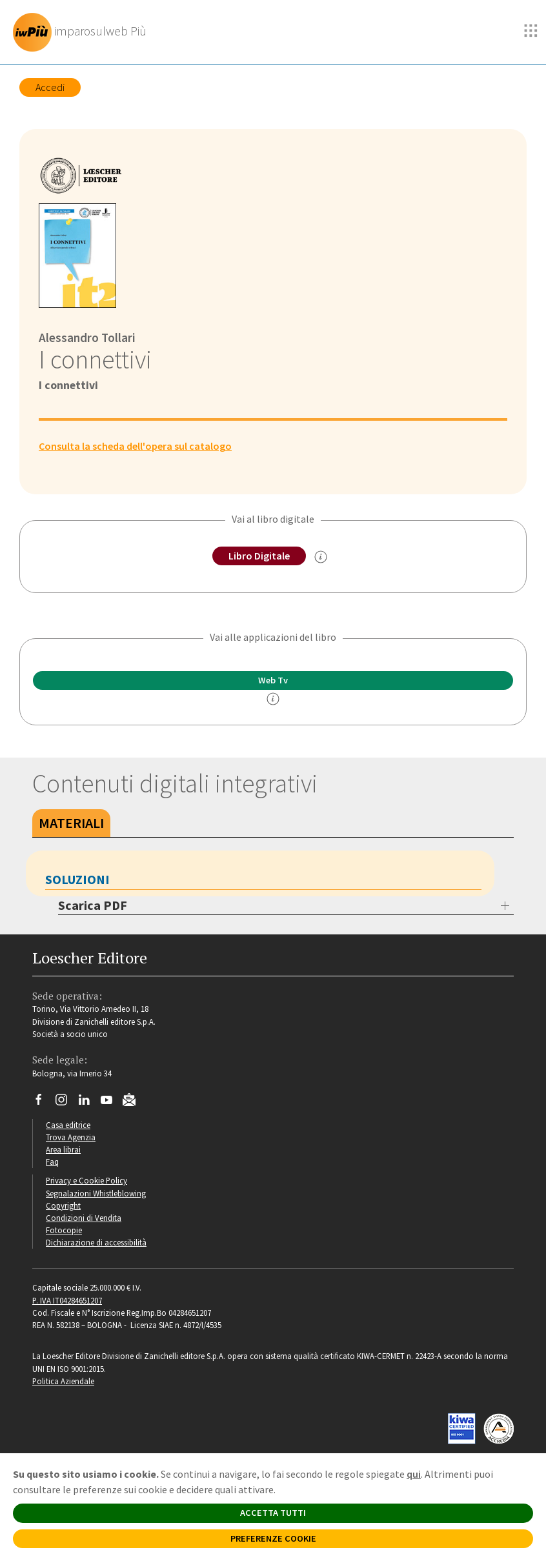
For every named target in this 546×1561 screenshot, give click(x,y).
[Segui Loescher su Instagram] (66, 1103)
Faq (52, 1161)
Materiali (71, 823)
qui (414, 1473)
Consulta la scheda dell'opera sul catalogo (135, 445)
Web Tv (273, 680)
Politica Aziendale (63, 1381)
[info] (273, 698)
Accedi (50, 87)
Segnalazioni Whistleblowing (96, 1193)
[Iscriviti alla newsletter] (134, 1101)
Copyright (63, 1205)
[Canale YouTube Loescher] (111, 1103)
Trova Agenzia (71, 1137)
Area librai (63, 1149)
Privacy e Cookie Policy (86, 1180)
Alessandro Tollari (87, 337)
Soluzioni (77, 879)
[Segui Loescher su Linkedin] (88, 1103)
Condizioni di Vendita (83, 1218)
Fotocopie (64, 1230)
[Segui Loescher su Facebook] (43, 1103)
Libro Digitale (259, 555)
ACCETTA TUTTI (273, 1512)
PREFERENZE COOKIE (273, 1538)
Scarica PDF (92, 905)
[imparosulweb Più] (82, 32)
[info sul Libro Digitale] (321, 557)
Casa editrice (68, 1125)
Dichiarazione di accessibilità (96, 1242)
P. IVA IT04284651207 (67, 1300)
